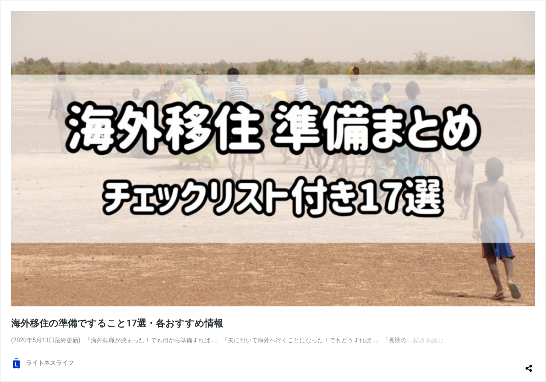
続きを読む (428, 340)
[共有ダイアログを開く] (529, 365)
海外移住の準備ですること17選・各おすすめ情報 (117, 323)
